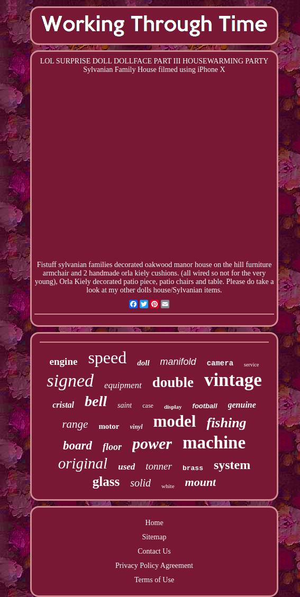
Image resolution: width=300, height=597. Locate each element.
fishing (226, 422)
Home (154, 523)
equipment (123, 385)
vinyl (136, 426)
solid (140, 483)
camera (220, 363)
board (77, 445)
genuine (242, 404)
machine (214, 442)
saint (124, 405)
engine (64, 361)
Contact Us (154, 551)
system (232, 465)
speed (107, 357)
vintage (233, 380)
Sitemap (154, 537)
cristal (63, 404)
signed (70, 380)
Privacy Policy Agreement (154, 566)
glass (106, 481)
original (82, 463)
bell (96, 401)
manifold (178, 361)
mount (200, 482)
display (173, 406)
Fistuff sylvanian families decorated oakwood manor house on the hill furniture (154, 265)
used (126, 467)
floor (112, 447)
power (152, 443)
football (205, 406)
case (147, 405)
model (174, 421)
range (75, 424)
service (251, 365)
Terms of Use (154, 580)
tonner (159, 466)
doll (143, 363)
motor (108, 426)
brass (193, 468)
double (173, 382)
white (167, 486)
